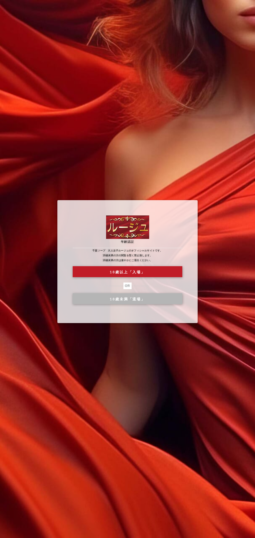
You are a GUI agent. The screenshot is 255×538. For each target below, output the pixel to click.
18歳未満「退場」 (127, 299)
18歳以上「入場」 (127, 272)
